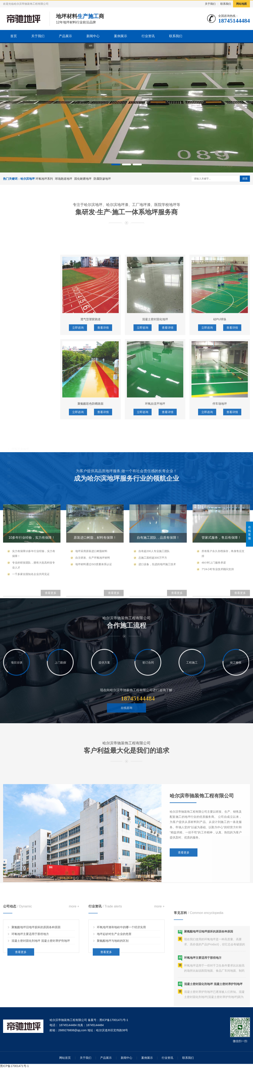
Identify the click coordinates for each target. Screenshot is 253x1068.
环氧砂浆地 (19, 409)
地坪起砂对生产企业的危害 (114, 963)
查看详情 (103, 427)
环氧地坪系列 (44, 178)
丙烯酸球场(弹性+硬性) (26, 548)
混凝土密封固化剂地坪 (26, 469)
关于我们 (210, 3)
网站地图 (241, 3)
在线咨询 (126, 723)
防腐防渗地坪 (102, 178)
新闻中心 (93, 36)
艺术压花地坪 (20, 542)
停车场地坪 (219, 503)
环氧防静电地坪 (22, 423)
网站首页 (65, 1057)
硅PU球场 (219, 418)
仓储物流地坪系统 (20, 450)
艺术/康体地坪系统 (20, 522)
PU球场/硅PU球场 (23, 555)
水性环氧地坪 (20, 436)
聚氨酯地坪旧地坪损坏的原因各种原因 (36, 956)
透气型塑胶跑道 (90, 418)
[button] (115, 164)
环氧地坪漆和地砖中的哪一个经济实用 (121, 956)
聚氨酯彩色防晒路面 (90, 503)
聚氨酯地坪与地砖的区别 (113, 969)
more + (74, 935)
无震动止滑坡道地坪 (24, 502)
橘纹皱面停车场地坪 (24, 495)
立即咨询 (78, 427)
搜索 (245, 178)
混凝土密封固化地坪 (155, 418)
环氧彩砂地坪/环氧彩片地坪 (29, 535)
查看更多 (183, 911)
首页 (13, 36)
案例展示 (120, 36)
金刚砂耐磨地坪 (22, 462)
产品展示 (65, 36)
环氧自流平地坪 (22, 416)
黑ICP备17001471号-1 (14, 1066)
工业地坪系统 (17, 390)
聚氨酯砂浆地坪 (22, 429)
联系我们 (225, 3)
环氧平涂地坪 (20, 402)
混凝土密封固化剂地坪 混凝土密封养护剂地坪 (41, 969)
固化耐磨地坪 (83, 178)
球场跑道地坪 (63, 178)
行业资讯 (148, 36)
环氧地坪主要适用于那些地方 (30, 963)
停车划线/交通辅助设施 (26, 509)
